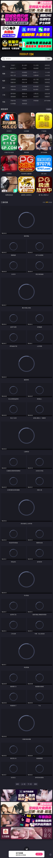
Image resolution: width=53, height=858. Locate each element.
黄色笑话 (35, 96)
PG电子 (13, 65)
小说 (3, 95)
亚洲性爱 (13, 79)
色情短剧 (24, 103)
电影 (3, 81)
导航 (3, 102)
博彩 (3, 67)
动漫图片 (47, 86)
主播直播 (35, 75)
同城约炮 (13, 100)
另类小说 (24, 96)
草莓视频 (35, 100)
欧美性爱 (47, 79)
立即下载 (39, 854)
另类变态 (47, 82)
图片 (3, 88)
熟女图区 (35, 89)
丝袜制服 (24, 75)
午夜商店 (24, 100)
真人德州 (24, 65)
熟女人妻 (13, 75)
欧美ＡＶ (35, 72)
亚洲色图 (24, 86)
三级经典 (4, 202)
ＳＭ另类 (47, 75)
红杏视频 (13, 103)
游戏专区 (47, 65)
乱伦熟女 (35, 82)
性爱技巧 (47, 96)
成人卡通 (35, 79)
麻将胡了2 (13, 68)
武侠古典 (47, 93)
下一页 (30, 784)
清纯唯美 (24, 89)
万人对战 (35, 65)
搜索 (48, 59)
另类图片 (47, 89)
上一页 (23, 784)
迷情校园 (13, 96)
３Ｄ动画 (47, 72)
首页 (17, 784)
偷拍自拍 (24, 79)
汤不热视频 (47, 100)
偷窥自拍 (13, 86)
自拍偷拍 (24, 72)
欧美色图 (35, 86)
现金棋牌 (35, 68)
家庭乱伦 (24, 93)
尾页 (35, 784)
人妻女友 (35, 93)
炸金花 (24, 68)
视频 (3, 74)
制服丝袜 (13, 82)
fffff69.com (26, 54)
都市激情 (13, 93)
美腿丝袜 (13, 89)
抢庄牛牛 (47, 68)
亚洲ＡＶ (13, 72)
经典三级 (24, 82)
